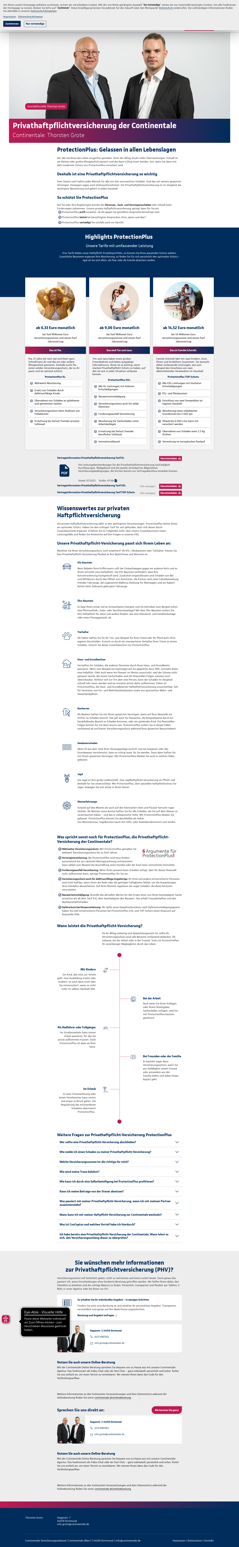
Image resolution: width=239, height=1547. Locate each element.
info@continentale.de (128, 1540)
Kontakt (209, 1540)
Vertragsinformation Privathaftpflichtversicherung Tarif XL (90, 457)
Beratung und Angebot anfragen (95, 1315)
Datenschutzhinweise (30, 16)
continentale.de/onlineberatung (113, 1397)
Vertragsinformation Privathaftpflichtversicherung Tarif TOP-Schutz (96, 492)
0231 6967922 (102, 1336)
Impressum (9, 16)
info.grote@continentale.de (109, 1343)
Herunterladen (168, 458)
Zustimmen (12, 23)
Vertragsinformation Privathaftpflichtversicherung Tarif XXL (91, 485)
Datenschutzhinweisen (44, 11)
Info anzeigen (147, 486)
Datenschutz (166, 7)
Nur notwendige (35, 23)
